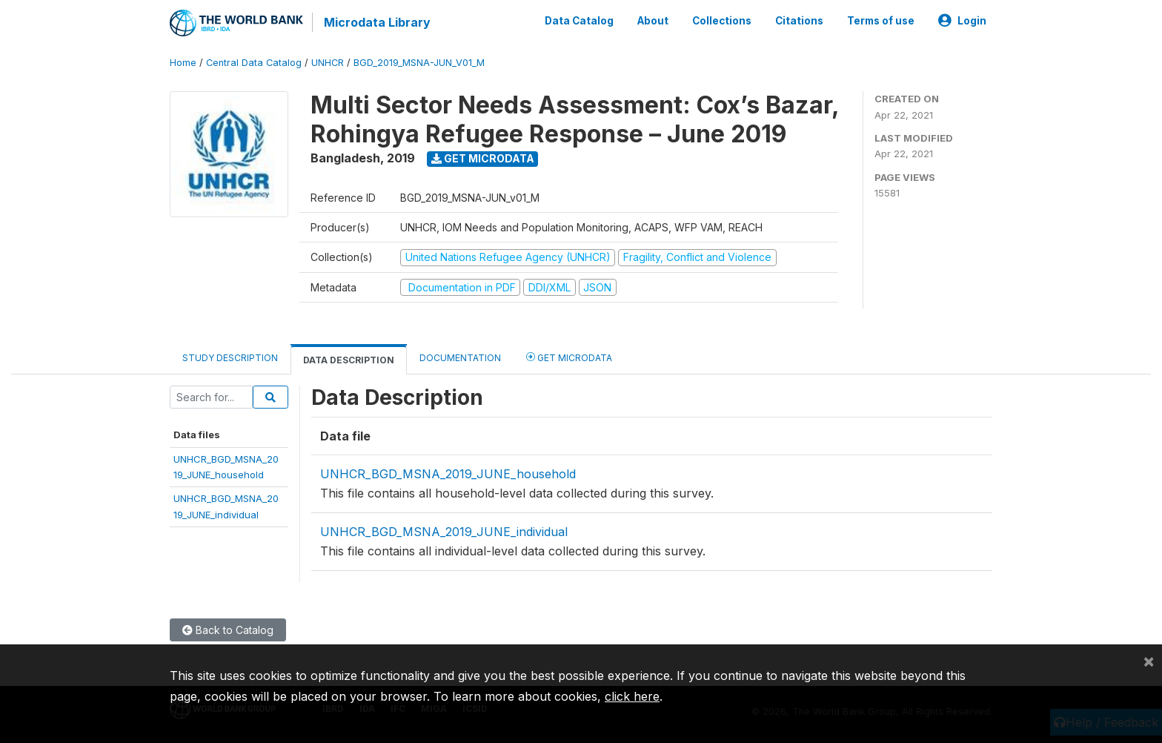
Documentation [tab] (460, 357)
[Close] (1149, 661)
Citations (799, 21)
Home (183, 62)
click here (632, 696)
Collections (721, 21)
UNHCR (327, 62)
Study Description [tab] (230, 357)
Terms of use (880, 21)
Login (962, 21)
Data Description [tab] (348, 360)
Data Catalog (579, 21)
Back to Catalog (227, 630)
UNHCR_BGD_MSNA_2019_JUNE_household (448, 473)
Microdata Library (377, 22)
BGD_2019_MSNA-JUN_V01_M (419, 62)
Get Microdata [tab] (569, 357)
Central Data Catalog (254, 62)
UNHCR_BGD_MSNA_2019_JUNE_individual (444, 531)
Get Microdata (482, 158)
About (652, 21)
